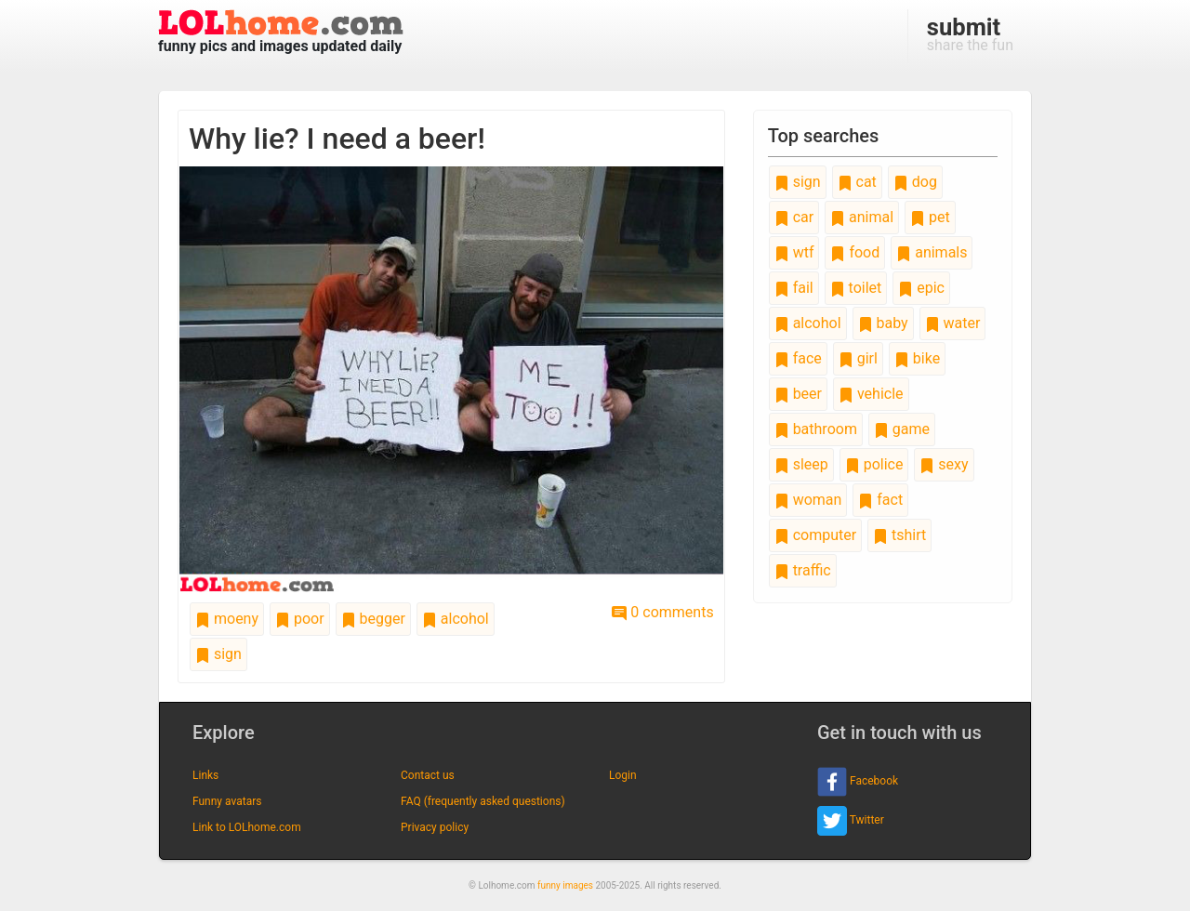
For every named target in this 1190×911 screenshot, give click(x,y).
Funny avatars (226, 801)
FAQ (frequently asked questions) (483, 801)
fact (880, 499)
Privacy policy (435, 827)
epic (921, 288)
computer (815, 535)
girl (858, 358)
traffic (802, 570)
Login (623, 775)
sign (218, 654)
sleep (801, 464)
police (874, 464)
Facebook (857, 782)
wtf (794, 252)
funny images (565, 885)
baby (883, 323)
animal (861, 217)
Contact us (428, 775)
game (902, 429)
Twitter (850, 821)
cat (857, 182)
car (793, 217)
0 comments (662, 612)
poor (299, 618)
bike (917, 358)
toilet (856, 288)
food (854, 252)
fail (793, 288)
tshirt (899, 535)
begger (373, 618)
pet (930, 217)
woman (808, 499)
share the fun (970, 33)
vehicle (871, 394)
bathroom (815, 429)
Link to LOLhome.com (246, 827)
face (798, 358)
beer (798, 394)
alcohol (455, 618)
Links (205, 775)
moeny (226, 618)
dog (915, 182)
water (953, 323)
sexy (943, 464)
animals (931, 252)
